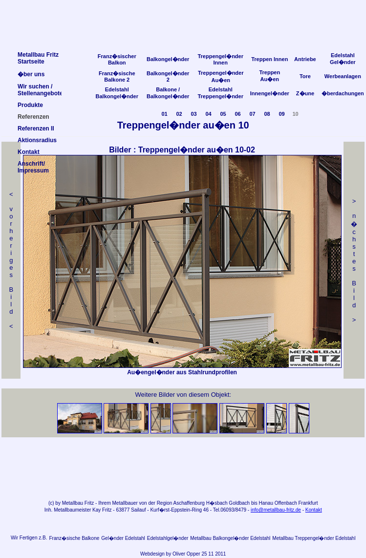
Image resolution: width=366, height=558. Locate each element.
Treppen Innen (269, 59)
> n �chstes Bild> (354, 260)
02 (179, 114)
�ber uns (31, 74)
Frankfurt (308, 503)
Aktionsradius (37, 140)
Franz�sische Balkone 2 (117, 76)
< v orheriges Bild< (11, 260)
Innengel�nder (269, 93)
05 (223, 114)
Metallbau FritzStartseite (38, 58)
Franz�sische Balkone (74, 538)
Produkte (30, 105)
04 (208, 114)
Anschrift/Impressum (33, 167)
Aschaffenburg (189, 503)
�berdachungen (343, 93)
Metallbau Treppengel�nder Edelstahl (313, 538)
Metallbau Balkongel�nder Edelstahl (230, 538)
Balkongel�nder (168, 59)
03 (193, 114)
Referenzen (33, 116)
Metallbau (72, 503)
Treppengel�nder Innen (220, 59)
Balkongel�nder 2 (168, 76)
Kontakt (313, 510)
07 (252, 114)
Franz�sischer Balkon (117, 59)
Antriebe (305, 59)
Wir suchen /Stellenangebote (40, 90)
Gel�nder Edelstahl (123, 538)
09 (281, 114)
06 (237, 114)
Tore (305, 76)
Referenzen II (36, 128)
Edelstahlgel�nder (168, 538)
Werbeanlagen (342, 76)
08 (267, 114)
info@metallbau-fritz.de (276, 510)
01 (164, 114)
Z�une (305, 93)
